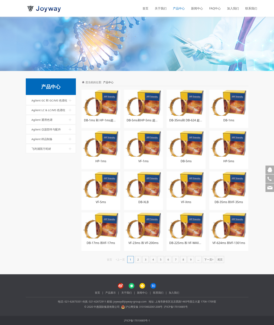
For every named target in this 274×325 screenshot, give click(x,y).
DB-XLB (143, 202)
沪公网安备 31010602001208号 (144, 306)
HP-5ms (228, 161)
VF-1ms (143, 161)
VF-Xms (186, 202)
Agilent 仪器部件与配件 (46, 129)
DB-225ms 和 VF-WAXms (186, 243)
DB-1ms (228, 120)
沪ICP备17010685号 (176, 306)
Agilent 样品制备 (42, 139)
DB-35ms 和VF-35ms (229, 202)
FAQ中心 (215, 8)
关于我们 (161, 8)
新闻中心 (197, 8)
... (198, 259)
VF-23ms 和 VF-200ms (143, 243)
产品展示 (110, 292)
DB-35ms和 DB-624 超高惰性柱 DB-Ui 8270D (199, 120)
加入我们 (233, 8)
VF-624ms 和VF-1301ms (228, 243)
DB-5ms (186, 161)
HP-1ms (100, 161)
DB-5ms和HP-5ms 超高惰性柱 (147, 120)
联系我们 (251, 8)
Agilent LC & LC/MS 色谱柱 (48, 110)
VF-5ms (101, 202)
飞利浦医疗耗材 (41, 149)
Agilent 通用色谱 (42, 120)
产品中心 (179, 8)
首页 (145, 8)
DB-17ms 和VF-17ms (101, 243)
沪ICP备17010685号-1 (137, 320)
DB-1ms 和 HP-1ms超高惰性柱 (104, 120)
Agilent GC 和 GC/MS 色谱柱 (50, 100)
